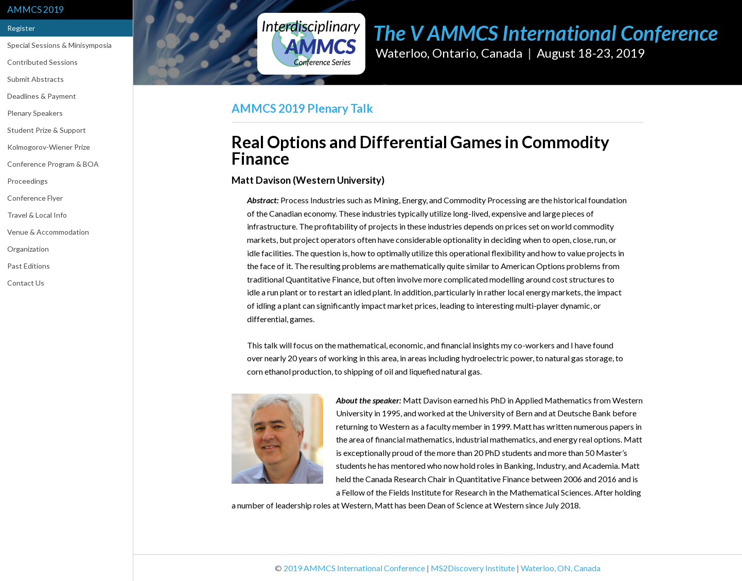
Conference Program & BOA (53, 164)
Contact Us (25, 282)
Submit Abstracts (35, 79)
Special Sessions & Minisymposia (59, 45)
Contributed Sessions (42, 62)
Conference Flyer (35, 197)
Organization (28, 248)
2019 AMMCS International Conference (354, 568)
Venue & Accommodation (48, 231)
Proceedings (27, 181)
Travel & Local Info (37, 214)
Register (21, 28)
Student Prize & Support (46, 130)
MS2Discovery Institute (473, 568)
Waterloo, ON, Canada (560, 568)
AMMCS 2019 (35, 9)
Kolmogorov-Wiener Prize (48, 147)
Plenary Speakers (35, 113)
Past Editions (28, 265)
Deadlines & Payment (41, 96)
